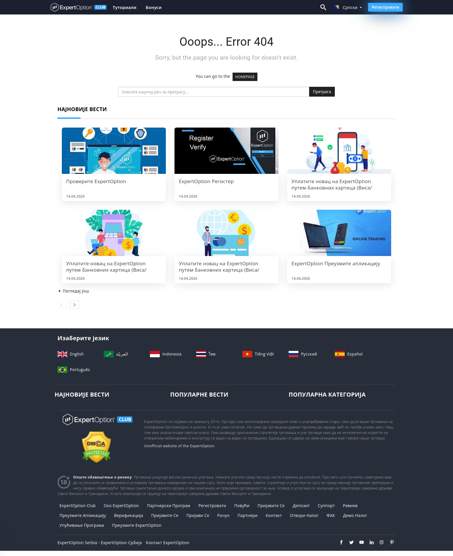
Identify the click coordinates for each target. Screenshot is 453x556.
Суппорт (326, 505)
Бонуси (153, 7)
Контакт (274, 515)
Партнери (247, 515)
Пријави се (197, 515)
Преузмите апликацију (83, 515)
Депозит (301, 505)
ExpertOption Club (78, 505)
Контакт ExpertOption (167, 542)
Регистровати (385, 7)
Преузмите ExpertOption (136, 525)
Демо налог (355, 515)
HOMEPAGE (245, 76)
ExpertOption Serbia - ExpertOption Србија (99, 542)
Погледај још (73, 291)
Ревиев (350, 505)
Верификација (128, 515)
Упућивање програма (82, 525)
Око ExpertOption (121, 505)
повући (242, 505)
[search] (213, 92)
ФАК (331, 515)
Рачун (223, 515)
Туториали (124, 7)
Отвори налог (304, 515)
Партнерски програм (168, 505)
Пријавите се (271, 505)
